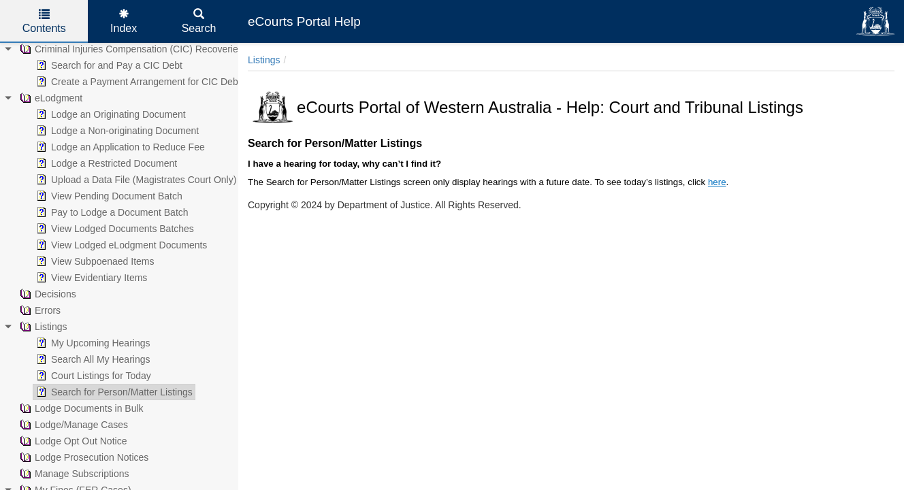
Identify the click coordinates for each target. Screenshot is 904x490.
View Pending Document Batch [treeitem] (107, 196)
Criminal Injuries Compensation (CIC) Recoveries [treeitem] (130, 49)
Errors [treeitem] (39, 310)
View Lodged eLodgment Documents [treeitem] (120, 245)
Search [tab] (199, 21)
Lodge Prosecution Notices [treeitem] (82, 457)
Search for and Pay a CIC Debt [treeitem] (107, 65)
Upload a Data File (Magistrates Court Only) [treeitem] (134, 180)
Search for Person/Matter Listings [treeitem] (113, 392)
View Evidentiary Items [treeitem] (90, 278)
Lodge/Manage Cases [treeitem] (72, 424)
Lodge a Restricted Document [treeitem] (105, 163)
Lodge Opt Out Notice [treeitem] (72, 441)
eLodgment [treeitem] (49, 98)
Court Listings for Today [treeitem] (92, 376)
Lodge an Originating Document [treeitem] (109, 114)
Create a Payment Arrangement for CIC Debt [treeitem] (137, 82)
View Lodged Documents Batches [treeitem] (113, 228)
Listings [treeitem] (42, 326)
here (717, 182)
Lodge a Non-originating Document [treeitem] (116, 130)
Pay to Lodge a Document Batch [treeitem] (111, 212)
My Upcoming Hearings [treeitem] (91, 343)
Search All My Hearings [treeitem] (91, 359)
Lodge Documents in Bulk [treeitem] (80, 408)
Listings (264, 59)
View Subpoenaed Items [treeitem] (94, 261)
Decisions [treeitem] (46, 294)
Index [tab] (123, 21)
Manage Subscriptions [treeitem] (73, 474)
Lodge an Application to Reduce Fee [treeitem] (119, 147)
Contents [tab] (44, 21)
